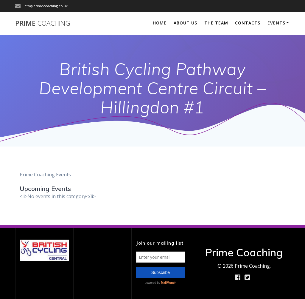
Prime (42, 23)
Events (276, 23)
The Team (216, 23)
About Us (185, 23)
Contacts (247, 23)
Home (159, 23)
